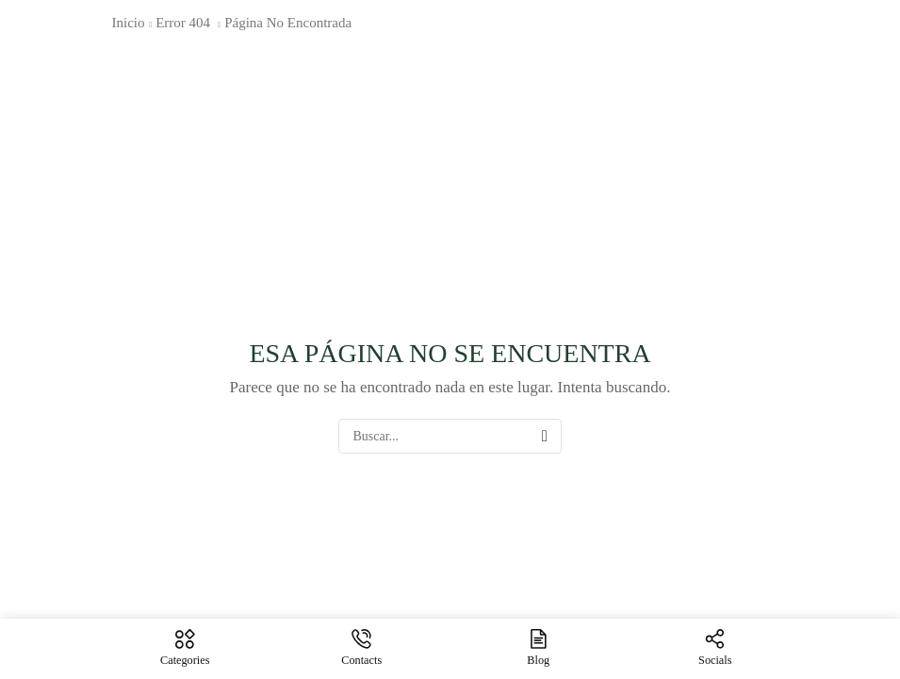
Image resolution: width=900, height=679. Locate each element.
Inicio (128, 22)
